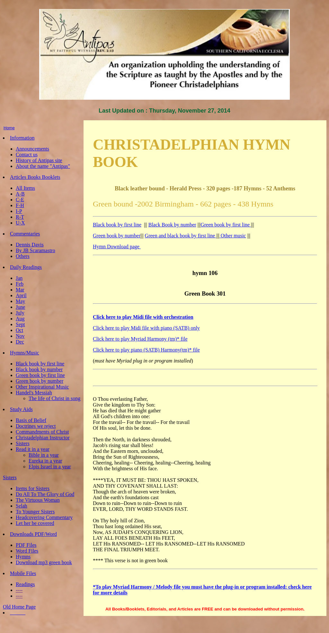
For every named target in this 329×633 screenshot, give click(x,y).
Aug (20, 318)
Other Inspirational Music (42, 387)
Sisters (23, 443)
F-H (20, 205)
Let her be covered (35, 523)
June (20, 307)
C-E (20, 199)
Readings (25, 584)
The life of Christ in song (54, 398)
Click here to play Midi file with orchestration (143, 317)
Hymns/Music (24, 352)
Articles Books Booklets (35, 177)
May (20, 301)
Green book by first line (40, 375)
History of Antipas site (39, 160)
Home (9, 127)
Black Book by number (172, 224)
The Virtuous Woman (38, 500)
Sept (20, 324)
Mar (20, 289)
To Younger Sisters (35, 511)
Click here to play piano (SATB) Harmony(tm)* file (146, 350)
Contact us (27, 154)
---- (19, 590)
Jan (19, 278)
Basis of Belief (31, 420)
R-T (20, 217)
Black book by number (39, 369)
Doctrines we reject (36, 426)
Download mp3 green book (44, 562)
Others (23, 256)
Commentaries (25, 233)
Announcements (32, 148)
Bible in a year (44, 455)
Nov (20, 336)
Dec (20, 341)
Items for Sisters (32, 488)
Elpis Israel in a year (50, 466)
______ (17, 612)
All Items (25, 188)
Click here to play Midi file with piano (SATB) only (146, 328)
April (21, 295)
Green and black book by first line (181, 235)
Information (22, 138)
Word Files (27, 551)
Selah (21, 506)
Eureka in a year (45, 460)
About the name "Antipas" (43, 166)
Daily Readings (26, 267)
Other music (232, 235)
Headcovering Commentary (44, 517)
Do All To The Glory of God (45, 494)
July (20, 313)
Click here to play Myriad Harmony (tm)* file (140, 339)
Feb (19, 284)
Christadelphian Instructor (43, 437)
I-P (19, 211)
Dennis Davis (30, 244)
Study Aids (21, 409)
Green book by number (39, 381)
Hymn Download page (117, 246)
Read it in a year (32, 449)
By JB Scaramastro (35, 250)
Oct (19, 330)
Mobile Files (23, 573)
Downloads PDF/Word (33, 534)
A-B (20, 194)
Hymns (23, 556)
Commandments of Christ (42, 432)
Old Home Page (19, 607)
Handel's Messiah (34, 392)
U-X (20, 222)
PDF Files (26, 545)
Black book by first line (40, 363)
